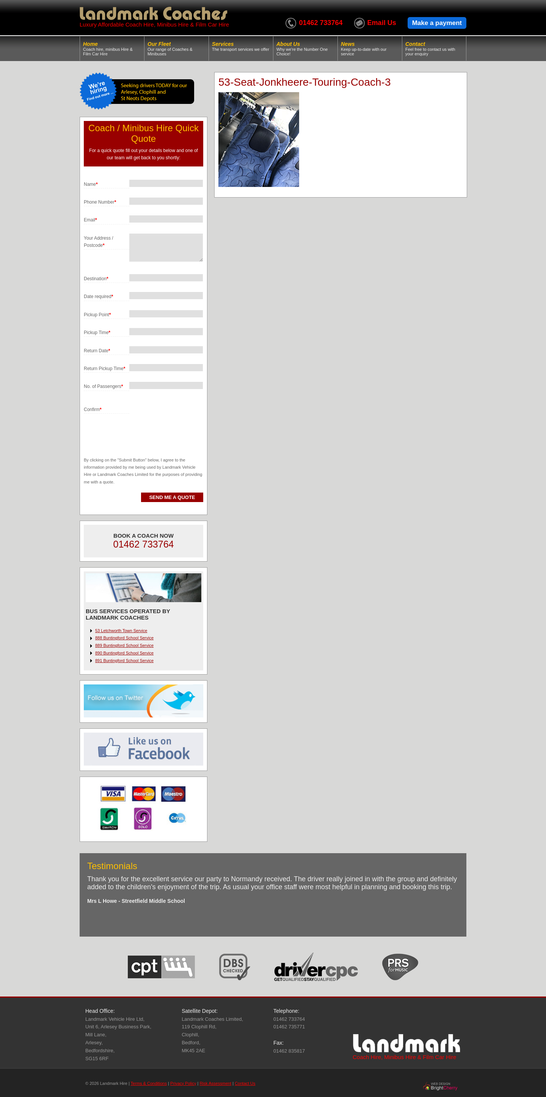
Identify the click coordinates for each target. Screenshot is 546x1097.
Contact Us (245, 1083)
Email (90, 220)
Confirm (93, 409)
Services (241, 46)
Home (112, 48)
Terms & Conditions (149, 1083)
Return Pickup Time (104, 368)
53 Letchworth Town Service (121, 630)
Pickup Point (97, 314)
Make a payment (437, 23)
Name (91, 184)
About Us (305, 48)
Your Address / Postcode (98, 241)
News (370, 48)
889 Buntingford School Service (124, 645)
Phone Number (100, 202)
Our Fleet (176, 48)
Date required (98, 296)
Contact (434, 48)
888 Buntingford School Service (124, 638)
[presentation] (141, 428)
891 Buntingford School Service (124, 660)
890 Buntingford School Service (124, 653)
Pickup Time (97, 332)
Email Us (381, 23)
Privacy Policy (183, 1083)
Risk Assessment (215, 1083)
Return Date (97, 350)
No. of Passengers (103, 386)
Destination (96, 278)
